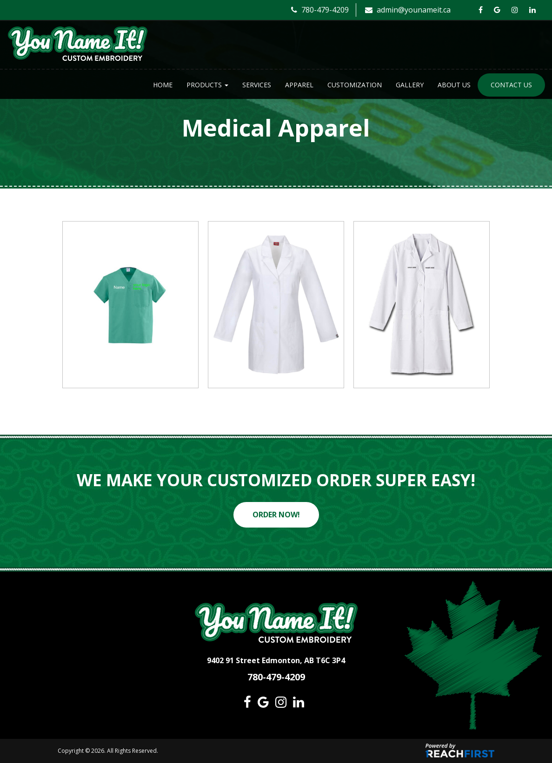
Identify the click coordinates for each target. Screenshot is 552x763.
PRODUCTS (207, 84)
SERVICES (256, 84)
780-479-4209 (320, 10)
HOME (163, 84)
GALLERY (410, 84)
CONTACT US (511, 84)
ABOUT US (454, 84)
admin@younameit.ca (408, 10)
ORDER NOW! (276, 514)
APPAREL (299, 84)
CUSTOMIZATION (354, 84)
